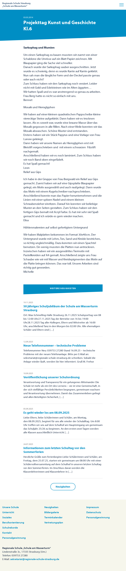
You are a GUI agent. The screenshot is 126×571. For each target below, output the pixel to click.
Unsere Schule (10, 507)
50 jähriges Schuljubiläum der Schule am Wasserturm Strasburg (60, 308)
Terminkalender (53, 517)
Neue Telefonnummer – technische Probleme (54, 345)
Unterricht (8, 512)
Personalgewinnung (14, 537)
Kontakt (7, 532)
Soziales (7, 517)
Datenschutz (93, 512)
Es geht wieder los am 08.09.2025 (46, 412)
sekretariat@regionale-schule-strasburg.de (34, 559)
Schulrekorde (10, 527)
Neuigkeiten (63, 486)
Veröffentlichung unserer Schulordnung (51, 377)
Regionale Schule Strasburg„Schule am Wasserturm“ (16, 4)
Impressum (92, 507)
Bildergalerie (51, 512)
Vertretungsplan (53, 522)
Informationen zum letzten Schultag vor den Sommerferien (54, 450)
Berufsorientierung (13, 522)
